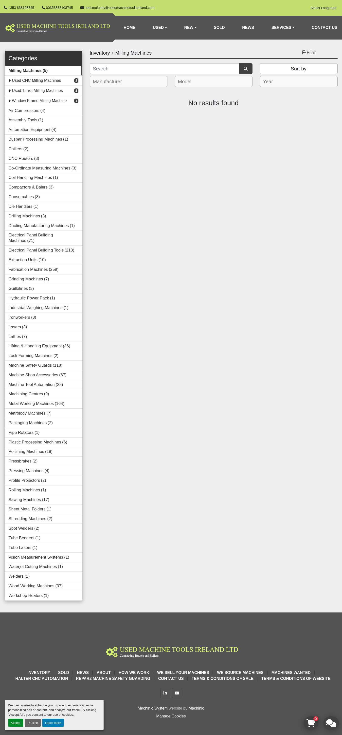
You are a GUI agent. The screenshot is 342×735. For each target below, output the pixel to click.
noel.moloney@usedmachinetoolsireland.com (120, 8)
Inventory (38, 673)
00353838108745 (59, 8)
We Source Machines (240, 673)
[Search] (164, 68)
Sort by (298, 68)
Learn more (53, 723)
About (104, 673)
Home (129, 27)
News (248, 27)
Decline (32, 723)
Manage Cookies (171, 716)
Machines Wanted (291, 673)
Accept (15, 723)
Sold (219, 27)
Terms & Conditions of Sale (222, 678)
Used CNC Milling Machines (36, 80)
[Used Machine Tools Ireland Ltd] (171, 651)
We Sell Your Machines (183, 673)
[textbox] (111, 81)
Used (158, 27)
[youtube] (177, 693)
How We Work (134, 673)
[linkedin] (165, 693)
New (188, 27)
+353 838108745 (21, 8)
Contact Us (324, 27)
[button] (160, 28)
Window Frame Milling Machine (39, 101)
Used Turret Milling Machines (37, 90)
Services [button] (281, 27)
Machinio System (153, 708)
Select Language (323, 8)
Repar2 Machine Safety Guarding (113, 678)
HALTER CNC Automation (41, 678)
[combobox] (128, 81)
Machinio (196, 708)
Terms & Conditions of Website (296, 678)
